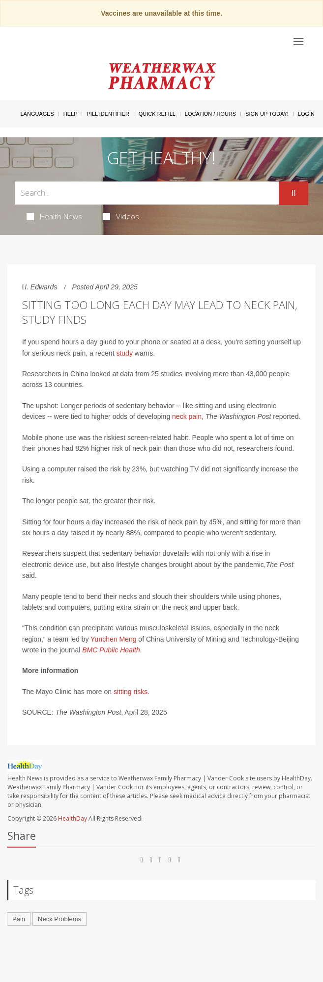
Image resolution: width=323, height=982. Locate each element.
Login (306, 114)
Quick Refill (157, 114)
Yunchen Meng (113, 639)
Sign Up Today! (267, 114)
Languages (37, 114)
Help (70, 114)
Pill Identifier (108, 114)
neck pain (187, 416)
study (124, 353)
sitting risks (130, 692)
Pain (18, 919)
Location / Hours (210, 114)
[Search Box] (147, 193)
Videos (121, 216)
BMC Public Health (111, 650)
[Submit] (293, 193)
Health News (54, 216)
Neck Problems (59, 919)
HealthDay (72, 818)
